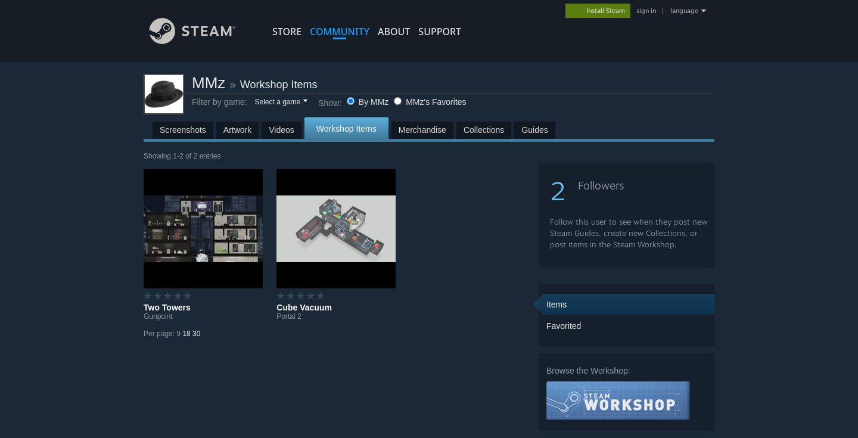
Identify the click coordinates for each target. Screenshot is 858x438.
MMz (208, 83)
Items (556, 304)
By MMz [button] (369, 102)
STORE (286, 31)
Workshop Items (279, 85)
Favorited (563, 326)
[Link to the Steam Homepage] (201, 41)
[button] (280, 102)
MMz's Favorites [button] (430, 102)
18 (186, 334)
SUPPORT (439, 31)
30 (196, 334)
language (684, 11)
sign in (646, 11)
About (394, 31)
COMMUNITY (339, 31)
